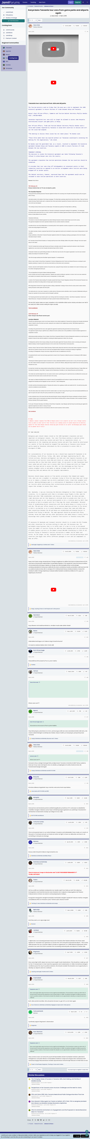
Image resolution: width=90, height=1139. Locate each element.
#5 (87, 657)
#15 (87, 916)
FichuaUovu (8, 15)
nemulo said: (33, 756)
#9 (87, 783)
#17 (87, 958)
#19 (87, 1017)
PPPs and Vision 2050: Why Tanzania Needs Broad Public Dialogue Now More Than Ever (57, 1094)
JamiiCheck (8, 12)
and (37, 815)
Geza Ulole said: (34, 682)
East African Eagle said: (36, 722)
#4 (87, 637)
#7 (87, 717)
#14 (87, 886)
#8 (87, 751)
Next (39, 20)
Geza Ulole (54, 16)
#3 (87, 621)
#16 (87, 936)
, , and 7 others (42, 544)
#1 (87, 31)
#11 (87, 828)
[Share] (85, 32)
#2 (87, 557)
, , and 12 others (42, 971)
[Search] (87, 2)
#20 (87, 1038)
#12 (87, 848)
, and (43, 770)
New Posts (42, 2)
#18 (87, 984)
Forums (25, 2)
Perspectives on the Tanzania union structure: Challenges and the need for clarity (56, 1087)
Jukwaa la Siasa (35, 1084)
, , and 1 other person (45, 608)
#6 (87, 677)
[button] (83, 2)
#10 (87, 804)
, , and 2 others (47, 1064)
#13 (87, 868)
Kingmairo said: (34, 989)
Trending (33, 2)
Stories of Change (10, 18)
